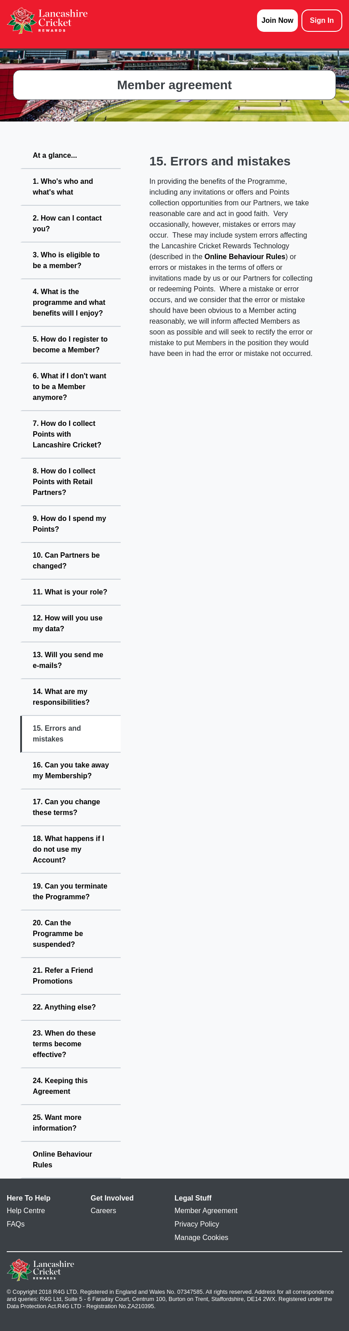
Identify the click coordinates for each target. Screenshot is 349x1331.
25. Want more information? (57, 1123)
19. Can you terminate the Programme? (70, 891)
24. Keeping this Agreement (60, 1086)
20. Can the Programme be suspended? (58, 933)
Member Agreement (206, 1210)
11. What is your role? (70, 592)
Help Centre (26, 1210)
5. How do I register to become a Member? (70, 344)
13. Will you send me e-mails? (68, 660)
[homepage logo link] (47, 20)
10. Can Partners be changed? (66, 560)
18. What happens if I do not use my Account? (68, 849)
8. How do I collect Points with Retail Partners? (64, 481)
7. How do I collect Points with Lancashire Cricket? (67, 434)
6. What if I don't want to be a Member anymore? (69, 386)
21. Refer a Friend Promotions (63, 976)
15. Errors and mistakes (57, 733)
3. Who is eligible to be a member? (66, 260)
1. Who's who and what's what (63, 187)
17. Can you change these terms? (66, 807)
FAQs (16, 1224)
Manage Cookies (201, 1237)
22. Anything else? (64, 1007)
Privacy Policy (196, 1224)
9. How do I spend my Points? (69, 524)
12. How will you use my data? (68, 623)
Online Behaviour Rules (62, 1159)
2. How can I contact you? (67, 223)
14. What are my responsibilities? (61, 697)
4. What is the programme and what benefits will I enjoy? (69, 302)
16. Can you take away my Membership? (71, 770)
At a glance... (55, 155)
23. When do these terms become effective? (64, 1043)
